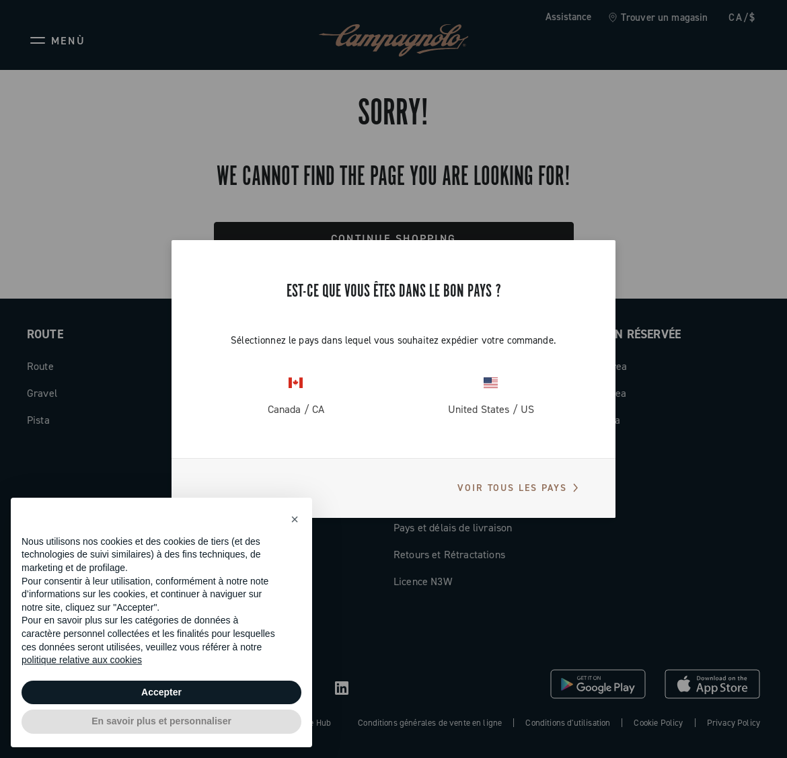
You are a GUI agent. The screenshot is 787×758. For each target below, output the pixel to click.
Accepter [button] (161, 692)
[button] (294, 519)
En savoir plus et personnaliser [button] (161, 721)
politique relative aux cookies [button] (82, 659)
